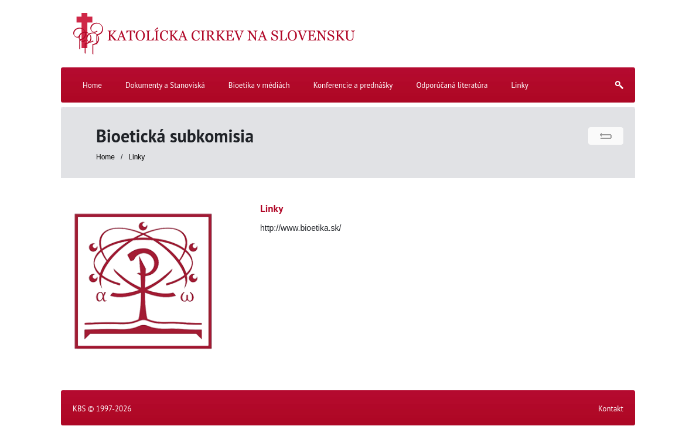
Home (105, 157)
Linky (136, 157)
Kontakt (610, 409)
